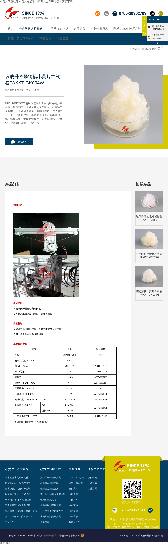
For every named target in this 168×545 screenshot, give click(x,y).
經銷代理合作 (76, 483)
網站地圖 (5, 543)
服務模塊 (75, 469)
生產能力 (92, 483)
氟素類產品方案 (48, 499)
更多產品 (9, 522)
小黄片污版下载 (50, 469)
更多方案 (44, 522)
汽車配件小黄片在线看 (16, 477)
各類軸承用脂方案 (49, 483)
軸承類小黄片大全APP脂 (17, 494)
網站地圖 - (147, 535)
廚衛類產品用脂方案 (50, 516)
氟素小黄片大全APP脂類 (17, 488)
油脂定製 (73, 494)
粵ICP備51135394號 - (131, 535)
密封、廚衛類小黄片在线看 (19, 516)
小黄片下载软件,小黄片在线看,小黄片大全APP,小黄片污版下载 (36, 1)
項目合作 (73, 499)
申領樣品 (73, 516)
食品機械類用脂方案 (50, 505)
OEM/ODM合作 (76, 477)
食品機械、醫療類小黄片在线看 (21, 511)
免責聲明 (158, 535)
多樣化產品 (74, 522)
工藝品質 (92, 488)
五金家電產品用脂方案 (51, 511)
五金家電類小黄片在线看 (17, 505)
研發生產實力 (96, 469)
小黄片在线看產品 (17, 469)
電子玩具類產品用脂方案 (52, 494)
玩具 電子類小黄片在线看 (18, 499)
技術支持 (73, 488)
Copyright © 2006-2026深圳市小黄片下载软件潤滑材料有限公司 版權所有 (42, 535)
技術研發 (92, 477)
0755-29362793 (157, 19)
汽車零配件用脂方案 (50, 477)
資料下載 (73, 505)
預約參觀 (73, 511)
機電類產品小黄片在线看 (17, 483)
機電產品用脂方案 (49, 488)
